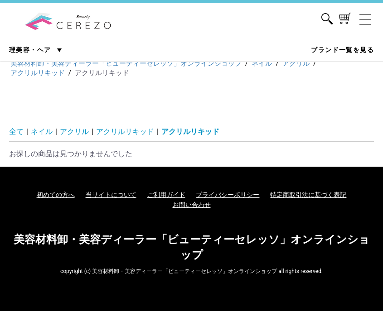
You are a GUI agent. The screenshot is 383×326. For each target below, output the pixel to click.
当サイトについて (111, 194)
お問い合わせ (192, 204)
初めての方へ (56, 194)
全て (16, 131)
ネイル (42, 131)
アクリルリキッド (125, 131)
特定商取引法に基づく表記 (308, 194)
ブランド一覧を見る (342, 49)
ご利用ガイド (166, 194)
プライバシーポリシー (227, 194)
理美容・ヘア (31, 49)
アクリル (74, 131)
